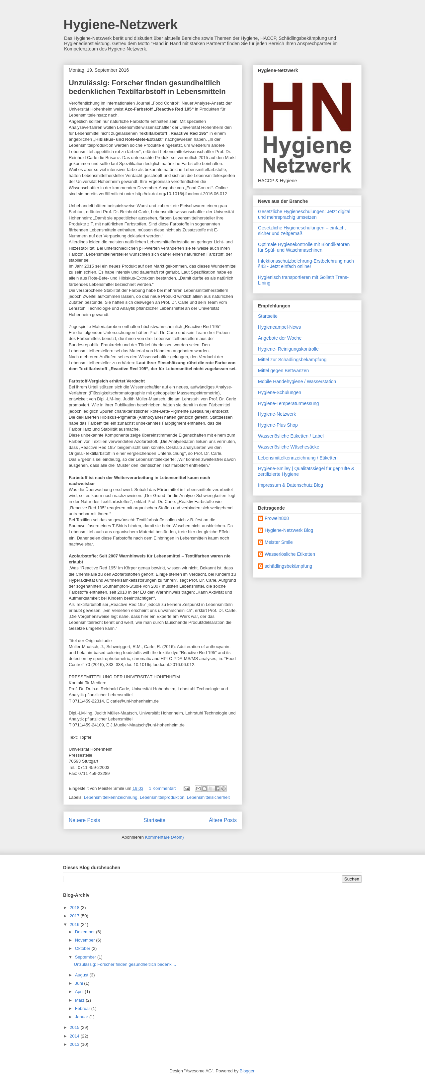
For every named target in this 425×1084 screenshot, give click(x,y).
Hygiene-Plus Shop (278, 425)
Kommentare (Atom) (164, 837)
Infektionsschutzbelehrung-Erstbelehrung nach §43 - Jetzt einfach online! (306, 263)
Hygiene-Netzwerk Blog (289, 530)
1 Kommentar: (163, 788)
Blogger (247, 1070)
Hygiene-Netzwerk (120, 24)
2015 (75, 1027)
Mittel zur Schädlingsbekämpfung (292, 359)
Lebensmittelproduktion (162, 797)
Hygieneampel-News (279, 327)
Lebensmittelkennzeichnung (110, 797)
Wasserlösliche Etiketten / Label (291, 436)
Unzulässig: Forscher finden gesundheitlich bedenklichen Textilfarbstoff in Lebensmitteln (147, 87)
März (80, 1000)
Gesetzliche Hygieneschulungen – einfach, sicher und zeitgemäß (302, 230)
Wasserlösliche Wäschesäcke (288, 447)
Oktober (83, 948)
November (85, 940)
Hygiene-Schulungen (279, 392)
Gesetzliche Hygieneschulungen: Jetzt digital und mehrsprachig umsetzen (304, 214)
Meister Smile (279, 542)
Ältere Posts (223, 820)
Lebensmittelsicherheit (208, 797)
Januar (82, 1016)
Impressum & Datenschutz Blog (290, 485)
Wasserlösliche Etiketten (290, 554)
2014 (75, 1036)
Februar (83, 1008)
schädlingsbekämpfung (288, 566)
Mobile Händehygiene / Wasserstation (297, 381)
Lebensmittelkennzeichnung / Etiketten (298, 457)
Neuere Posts (84, 820)
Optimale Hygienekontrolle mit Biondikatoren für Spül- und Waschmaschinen (304, 247)
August (82, 974)
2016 (75, 924)
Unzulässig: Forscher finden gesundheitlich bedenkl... (125, 964)
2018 (75, 907)
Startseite (154, 820)
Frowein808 (277, 518)
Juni (79, 983)
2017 (75, 915)
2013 (75, 1044)
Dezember (85, 931)
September (86, 957)
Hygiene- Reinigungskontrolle (288, 349)
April (80, 991)
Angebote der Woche (279, 338)
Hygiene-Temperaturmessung (288, 403)
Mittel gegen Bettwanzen (283, 370)
